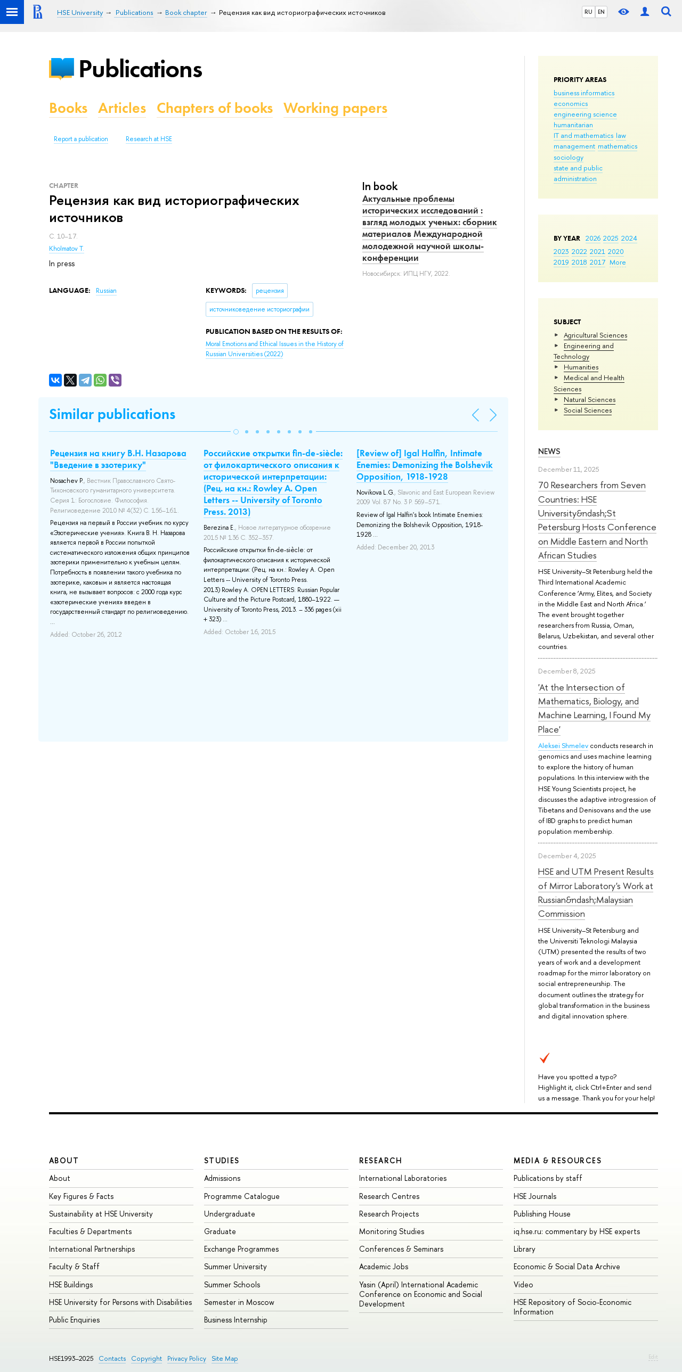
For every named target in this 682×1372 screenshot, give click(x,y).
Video (523, 1284)
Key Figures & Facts (81, 1196)
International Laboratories (402, 1178)
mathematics (617, 146)
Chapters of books (215, 107)
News (549, 451)
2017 (597, 262)
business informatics (584, 92)
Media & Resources (558, 1160)
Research (381, 1160)
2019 (561, 262)
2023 (561, 251)
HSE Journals (535, 1196)
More (618, 262)
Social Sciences (588, 410)
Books (68, 107)
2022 (579, 251)
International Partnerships (92, 1249)
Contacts (112, 1358)
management (574, 146)
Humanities (581, 367)
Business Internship (235, 1320)
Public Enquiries (74, 1320)
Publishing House (542, 1214)
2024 (629, 238)
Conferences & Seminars (401, 1249)
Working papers (335, 107)
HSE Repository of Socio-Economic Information (572, 1307)
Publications (140, 68)
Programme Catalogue (242, 1196)
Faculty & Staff (74, 1266)
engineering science (585, 114)
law (621, 135)
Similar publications (112, 414)
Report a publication (81, 139)
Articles (122, 107)
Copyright (146, 1358)
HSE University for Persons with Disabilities (120, 1302)
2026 (593, 238)
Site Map (225, 1358)
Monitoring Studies (391, 1231)
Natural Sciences (589, 399)
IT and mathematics (583, 135)
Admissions (222, 1178)
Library (524, 1249)
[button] (236, 431)
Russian (106, 290)
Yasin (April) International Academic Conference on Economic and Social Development (420, 1294)
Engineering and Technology (584, 351)
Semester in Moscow (239, 1302)
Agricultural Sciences (595, 335)
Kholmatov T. (66, 248)
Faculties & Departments (90, 1231)
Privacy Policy (186, 1358)
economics (571, 103)
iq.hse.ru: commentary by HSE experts (577, 1231)
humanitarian (573, 124)
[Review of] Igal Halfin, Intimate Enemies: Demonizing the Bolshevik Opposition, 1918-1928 (424, 464)
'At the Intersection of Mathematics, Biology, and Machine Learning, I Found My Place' (594, 708)
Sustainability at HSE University (101, 1214)
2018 (579, 262)
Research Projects (389, 1214)
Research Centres (389, 1196)
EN (601, 11)
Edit (653, 1356)
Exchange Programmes (241, 1249)
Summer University (235, 1266)
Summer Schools (232, 1284)
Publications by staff (548, 1178)
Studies (222, 1160)
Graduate (220, 1231)
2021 (597, 251)
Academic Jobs (383, 1266)
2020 (616, 251)
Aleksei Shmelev (563, 745)
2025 (611, 238)
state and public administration (578, 173)
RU (588, 11)
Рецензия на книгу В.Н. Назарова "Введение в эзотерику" (118, 459)
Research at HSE (149, 139)
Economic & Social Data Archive (567, 1266)
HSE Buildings (71, 1284)
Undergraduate (229, 1214)
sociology (568, 157)
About (64, 1160)
